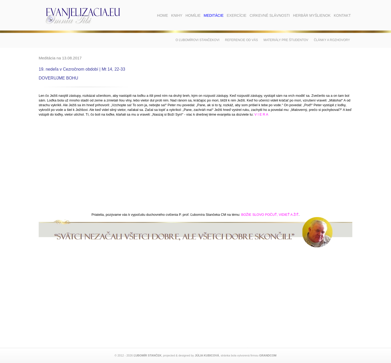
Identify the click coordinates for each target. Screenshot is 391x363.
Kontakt (342, 15)
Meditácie (213, 15)
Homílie (193, 15)
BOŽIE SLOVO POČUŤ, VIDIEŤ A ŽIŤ (270, 215)
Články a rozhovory (332, 40)
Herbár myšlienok (312, 15)
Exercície (236, 15)
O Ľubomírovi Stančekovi (198, 40)
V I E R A (261, 114)
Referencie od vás (241, 40)
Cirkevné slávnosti (270, 15)
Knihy (176, 15)
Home (162, 15)
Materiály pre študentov (285, 40)
